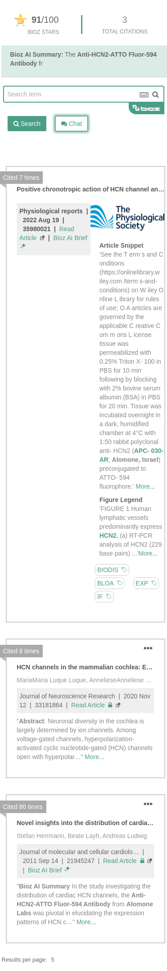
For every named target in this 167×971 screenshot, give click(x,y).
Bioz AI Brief (70, 237)
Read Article (91, 705)
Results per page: (24, 959)
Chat (71, 123)
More (143, 486)
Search (27, 123)
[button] (148, 648)
